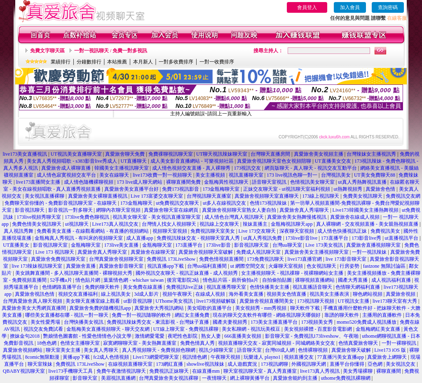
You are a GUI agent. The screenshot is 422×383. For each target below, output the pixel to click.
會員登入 (307, 7)
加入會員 (350, 7)
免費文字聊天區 (47, 51)
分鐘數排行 (89, 62)
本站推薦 (117, 62)
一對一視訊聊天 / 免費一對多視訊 (110, 51)
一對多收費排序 (176, 62)
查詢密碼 (388, 7)
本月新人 (143, 62)
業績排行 (60, 62)
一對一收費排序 (216, 62)
